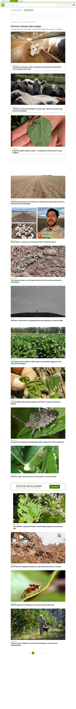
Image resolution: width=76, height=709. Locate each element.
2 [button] (36, 653)
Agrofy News (14, 21)
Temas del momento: (16, 10)
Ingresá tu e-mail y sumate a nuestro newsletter (28, 488)
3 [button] (39, 653)
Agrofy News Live (29, 10)
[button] (28, 653)
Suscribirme (54, 486)
